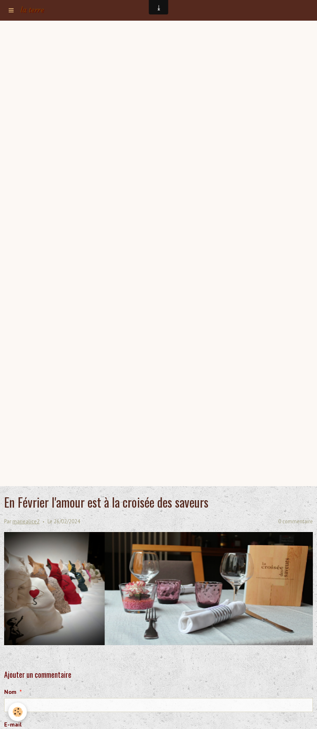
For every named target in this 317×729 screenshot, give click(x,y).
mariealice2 (26, 521)
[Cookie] (17, 712)
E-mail (12, 724)
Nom (10, 692)
